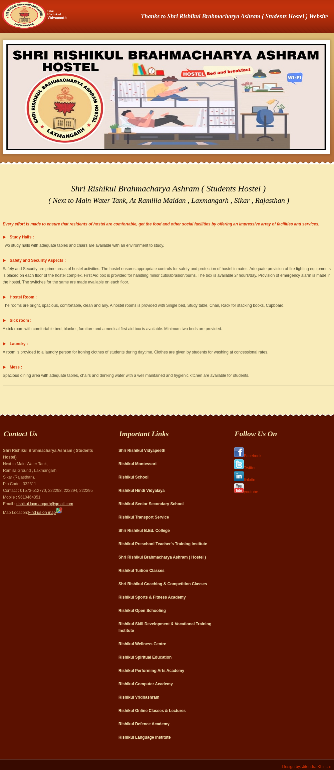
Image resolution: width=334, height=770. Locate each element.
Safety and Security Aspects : (38, 260)
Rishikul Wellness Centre (142, 644)
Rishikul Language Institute (144, 737)
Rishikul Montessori (137, 464)
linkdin (244, 480)
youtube (246, 492)
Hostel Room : (23, 297)
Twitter (245, 468)
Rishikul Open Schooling (142, 610)
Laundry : (19, 343)
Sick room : (20, 320)
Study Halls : (22, 237)
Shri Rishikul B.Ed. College (144, 530)
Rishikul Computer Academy (145, 684)
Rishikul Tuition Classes (141, 570)
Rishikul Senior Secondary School (151, 504)
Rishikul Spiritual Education (145, 657)
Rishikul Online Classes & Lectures (152, 710)
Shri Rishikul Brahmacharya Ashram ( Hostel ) (162, 557)
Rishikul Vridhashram (138, 697)
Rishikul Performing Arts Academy (151, 670)
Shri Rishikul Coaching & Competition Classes (162, 584)
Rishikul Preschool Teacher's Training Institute (162, 544)
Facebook (248, 456)
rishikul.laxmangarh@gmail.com (44, 504)
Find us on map (45, 512)
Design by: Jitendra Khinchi (306, 766)
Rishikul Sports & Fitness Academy (152, 597)
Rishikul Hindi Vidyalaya (141, 490)
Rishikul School (133, 477)
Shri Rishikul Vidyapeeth (141, 450)
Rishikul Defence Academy (144, 724)
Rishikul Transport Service (143, 517)
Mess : (16, 367)
